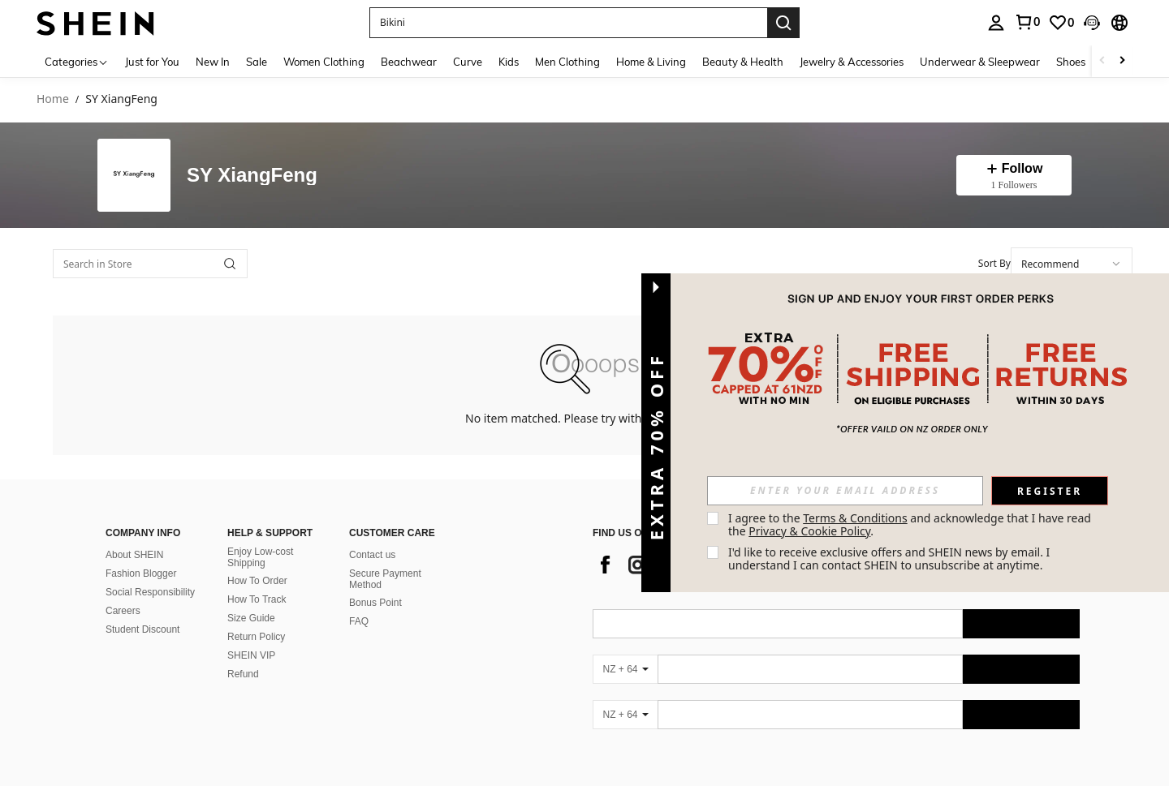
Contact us (372, 555)
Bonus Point (375, 602)
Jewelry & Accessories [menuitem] (852, 61)
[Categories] (77, 61)
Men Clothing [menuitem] (567, 61)
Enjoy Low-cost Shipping (260, 557)
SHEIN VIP (251, 655)
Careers (123, 610)
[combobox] (1071, 263)
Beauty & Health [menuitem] (742, 61)
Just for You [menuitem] (152, 61)
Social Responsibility (150, 592)
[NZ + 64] (625, 669)
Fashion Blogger (141, 573)
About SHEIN (134, 555)
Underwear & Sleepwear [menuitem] (980, 61)
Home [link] (53, 99)
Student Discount (142, 629)
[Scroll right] (1122, 61)
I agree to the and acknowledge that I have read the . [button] (911, 524)
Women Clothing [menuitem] (324, 61)
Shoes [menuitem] (1070, 61)
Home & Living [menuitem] (651, 61)
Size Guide (251, 618)
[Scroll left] (1102, 61)
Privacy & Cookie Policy (809, 531)
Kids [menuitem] (508, 61)
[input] (845, 490)
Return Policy (256, 636)
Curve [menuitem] (467, 61)
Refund (243, 674)
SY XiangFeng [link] (121, 99)
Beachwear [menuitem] (409, 61)
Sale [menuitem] (256, 61)
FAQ (359, 621)
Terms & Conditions (855, 518)
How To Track (256, 599)
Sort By (994, 263)
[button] (568, 22)
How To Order (257, 580)
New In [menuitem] (213, 61)
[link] (1061, 22)
